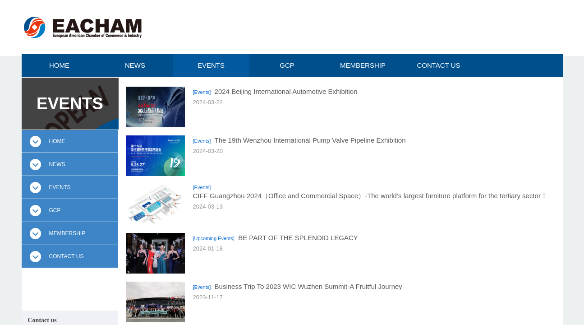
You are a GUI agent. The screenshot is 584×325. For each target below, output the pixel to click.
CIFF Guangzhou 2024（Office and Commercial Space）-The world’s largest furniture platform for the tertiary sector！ (370, 196)
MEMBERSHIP (363, 65)
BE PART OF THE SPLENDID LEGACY (298, 237)
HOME (59, 65)
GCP (287, 65)
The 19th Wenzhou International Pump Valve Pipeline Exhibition (310, 140)
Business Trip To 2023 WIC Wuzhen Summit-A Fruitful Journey (308, 286)
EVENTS (211, 65)
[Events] (202, 92)
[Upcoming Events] (214, 238)
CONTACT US (438, 65)
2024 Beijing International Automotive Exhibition (286, 91)
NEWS (135, 65)
